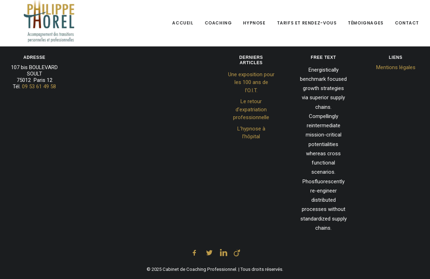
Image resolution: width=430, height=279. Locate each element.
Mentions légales (395, 67)
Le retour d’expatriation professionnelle (251, 109)
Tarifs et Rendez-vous (307, 25)
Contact (407, 25)
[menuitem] (185, 25)
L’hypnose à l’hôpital (251, 132)
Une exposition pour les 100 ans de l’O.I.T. (251, 82)
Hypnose (254, 25)
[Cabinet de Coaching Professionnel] (36, 25)
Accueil (182, 25)
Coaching (218, 25)
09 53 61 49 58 (39, 86)
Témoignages (366, 25)
